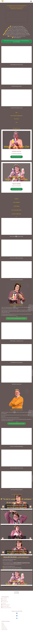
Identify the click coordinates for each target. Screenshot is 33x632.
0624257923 (4, 603)
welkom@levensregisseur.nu (6, 604)
